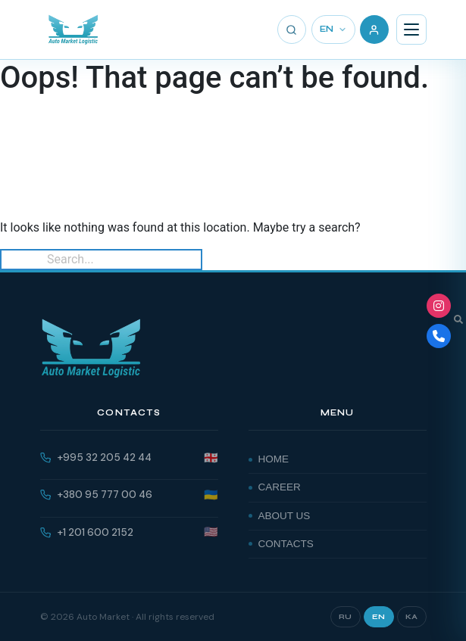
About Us (284, 515)
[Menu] (411, 29)
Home (273, 459)
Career (279, 487)
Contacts (286, 543)
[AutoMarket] (73, 29)
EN (333, 29)
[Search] (291, 29)
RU (345, 616)
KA (411, 616)
